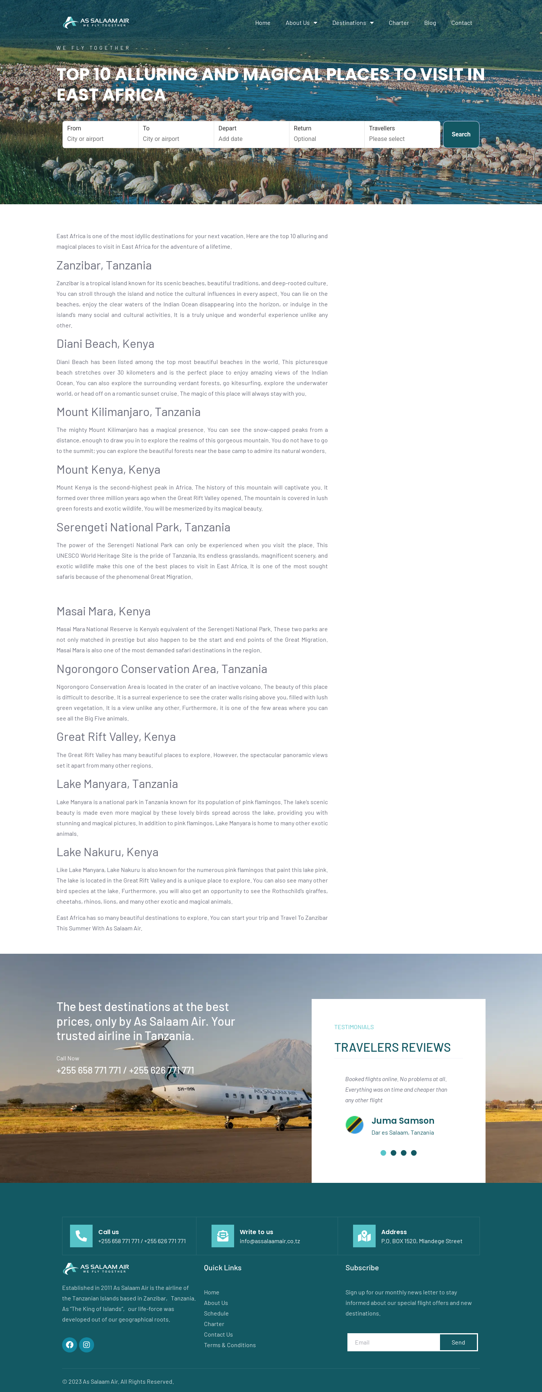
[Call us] (81, 1236)
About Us (301, 22)
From (100, 134)
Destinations (353, 22)
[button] (383, 1153)
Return (327, 134)
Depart (252, 134)
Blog (430, 22)
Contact (461, 22)
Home (263, 22)
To (176, 134)
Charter (399, 22)
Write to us (256, 1232)
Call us (108, 1232)
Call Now (67, 1058)
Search (461, 134)
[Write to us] (223, 1236)
